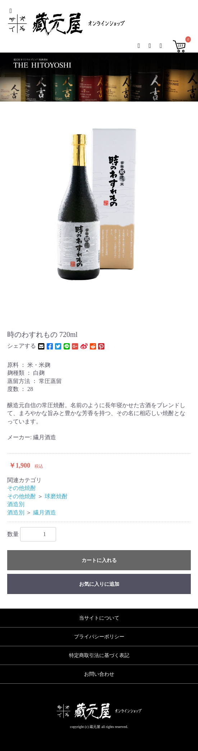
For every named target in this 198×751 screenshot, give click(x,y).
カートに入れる (99, 560)
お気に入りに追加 (99, 584)
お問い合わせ (99, 674)
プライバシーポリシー (99, 636)
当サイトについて (99, 618)
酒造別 (15, 504)
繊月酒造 (44, 512)
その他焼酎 (21, 488)
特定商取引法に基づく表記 (99, 655)
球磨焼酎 (56, 496)
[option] (99, 205)
